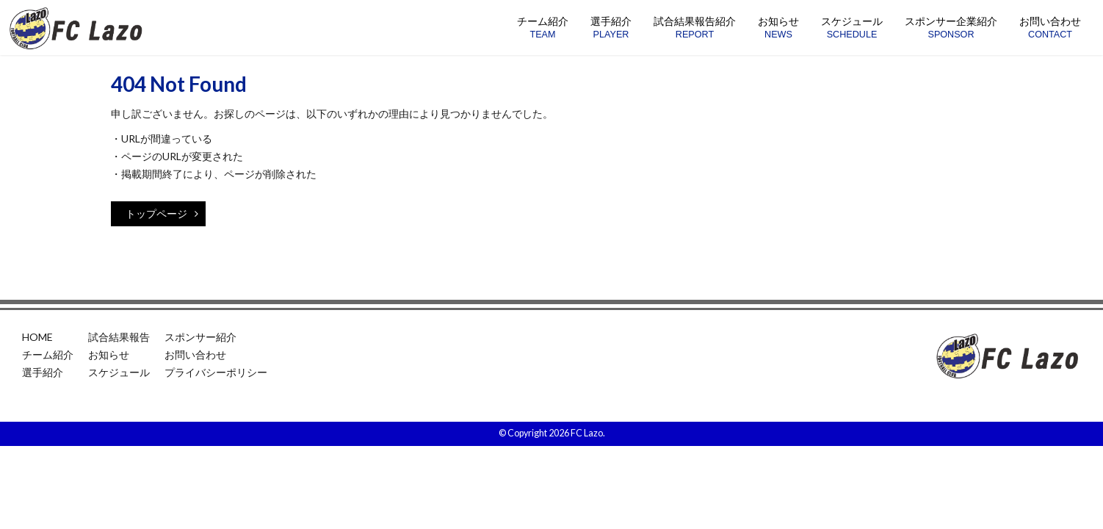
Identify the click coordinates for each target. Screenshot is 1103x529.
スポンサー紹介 (200, 337)
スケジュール (119, 372)
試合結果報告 (119, 337)
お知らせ (108, 354)
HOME (37, 337)
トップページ (162, 213)
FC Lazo (587, 433)
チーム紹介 (47, 354)
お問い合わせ (195, 354)
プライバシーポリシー (215, 372)
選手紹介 (42, 372)
